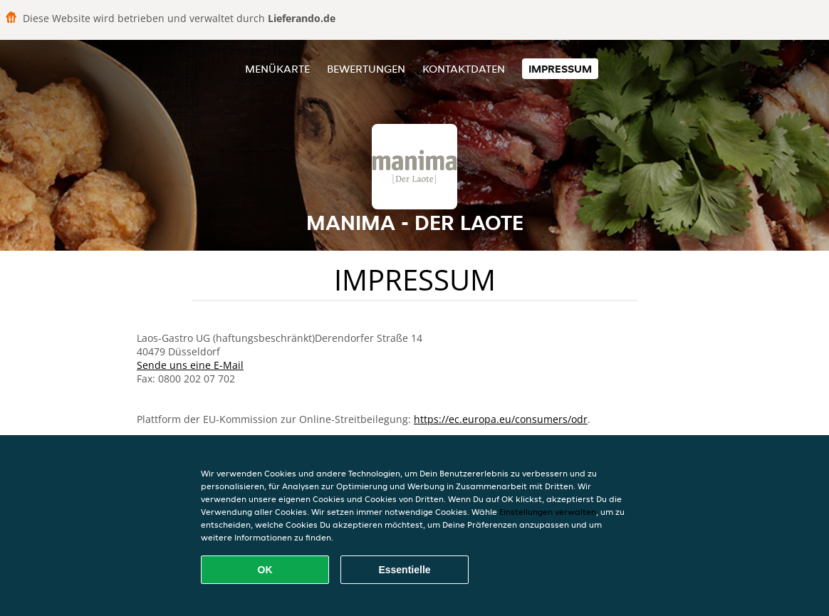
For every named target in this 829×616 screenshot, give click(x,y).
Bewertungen (366, 68)
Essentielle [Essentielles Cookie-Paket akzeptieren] (404, 569)
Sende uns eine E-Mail (190, 365)
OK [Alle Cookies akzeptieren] (265, 569)
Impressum (560, 68)
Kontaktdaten (463, 68)
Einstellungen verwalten (547, 511)
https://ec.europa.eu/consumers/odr (501, 419)
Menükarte (277, 68)
